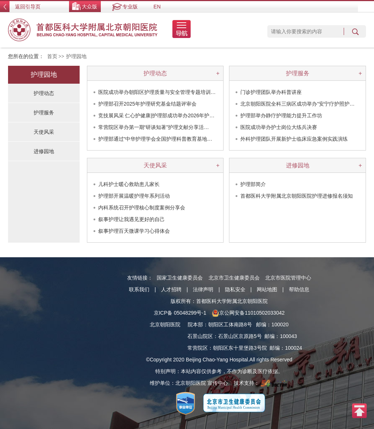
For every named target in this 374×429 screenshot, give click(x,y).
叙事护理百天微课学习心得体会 (134, 231)
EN (156, 7)
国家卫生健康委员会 (180, 278)
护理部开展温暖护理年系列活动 (134, 196)
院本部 (195, 324)
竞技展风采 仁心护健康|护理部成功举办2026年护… (156, 115)
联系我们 (139, 289)
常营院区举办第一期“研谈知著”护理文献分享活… (153, 127)
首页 (52, 56)
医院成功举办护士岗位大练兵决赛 (278, 127)
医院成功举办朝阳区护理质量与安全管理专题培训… (157, 92)
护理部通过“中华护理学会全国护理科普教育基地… (155, 139)
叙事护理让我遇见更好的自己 (131, 219)
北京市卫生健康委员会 (234, 278)
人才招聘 (171, 289)
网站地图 (267, 289)
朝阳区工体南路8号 (230, 324)
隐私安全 (235, 289)
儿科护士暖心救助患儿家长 (129, 184)
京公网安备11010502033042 (248, 313)
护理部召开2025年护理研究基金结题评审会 (147, 104)
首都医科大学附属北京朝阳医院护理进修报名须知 (296, 196)
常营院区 (197, 348)
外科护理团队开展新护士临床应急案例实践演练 (294, 139)
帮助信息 (299, 289)
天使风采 (155, 165)
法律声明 (203, 289)
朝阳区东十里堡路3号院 (240, 348)
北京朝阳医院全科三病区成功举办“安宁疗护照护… (297, 104)
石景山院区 (200, 336)
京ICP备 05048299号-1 (180, 313)
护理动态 (155, 73)
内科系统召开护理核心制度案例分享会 (141, 207)
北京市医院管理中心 (288, 278)
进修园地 (297, 165)
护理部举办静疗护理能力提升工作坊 (281, 115)
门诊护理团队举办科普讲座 (271, 92)
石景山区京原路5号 (240, 336)
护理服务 (297, 73)
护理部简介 (253, 184)
